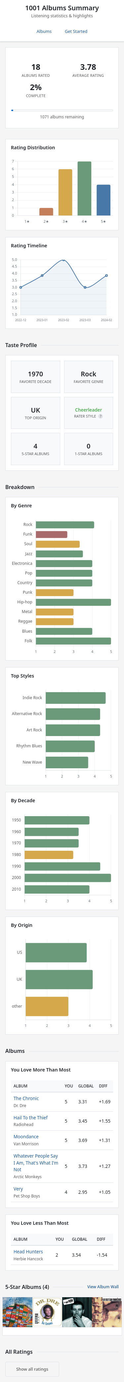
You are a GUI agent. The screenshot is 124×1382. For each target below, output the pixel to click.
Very (18, 1189)
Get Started (76, 31)
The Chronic (26, 1098)
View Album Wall (103, 1287)
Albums (44, 31)
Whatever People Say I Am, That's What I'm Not (36, 1163)
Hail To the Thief (31, 1117)
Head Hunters (28, 1251)
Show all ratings (32, 1369)
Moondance (26, 1136)
